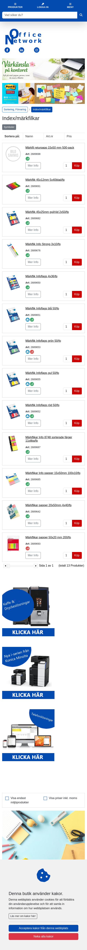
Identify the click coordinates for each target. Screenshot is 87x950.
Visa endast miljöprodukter (20, 800)
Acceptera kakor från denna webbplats (43, 928)
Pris (69, 136)
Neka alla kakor (43, 936)
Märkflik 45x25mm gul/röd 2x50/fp (47, 211)
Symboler (9, 127)
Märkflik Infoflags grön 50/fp (43, 340)
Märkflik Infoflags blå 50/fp (42, 308)
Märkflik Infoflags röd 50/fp (42, 405)
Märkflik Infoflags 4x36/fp (41, 276)
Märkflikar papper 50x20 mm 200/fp (48, 537)
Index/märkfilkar (42, 109)
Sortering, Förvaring (15, 109)
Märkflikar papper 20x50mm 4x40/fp (48, 505)
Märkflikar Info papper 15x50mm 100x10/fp (52, 473)
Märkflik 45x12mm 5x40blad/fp (45, 179)
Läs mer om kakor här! (23, 916)
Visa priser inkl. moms (63, 798)
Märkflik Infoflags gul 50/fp (42, 372)
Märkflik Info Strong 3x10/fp (43, 244)
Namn (29, 136)
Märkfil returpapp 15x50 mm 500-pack (49, 147)
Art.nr (49, 136)
